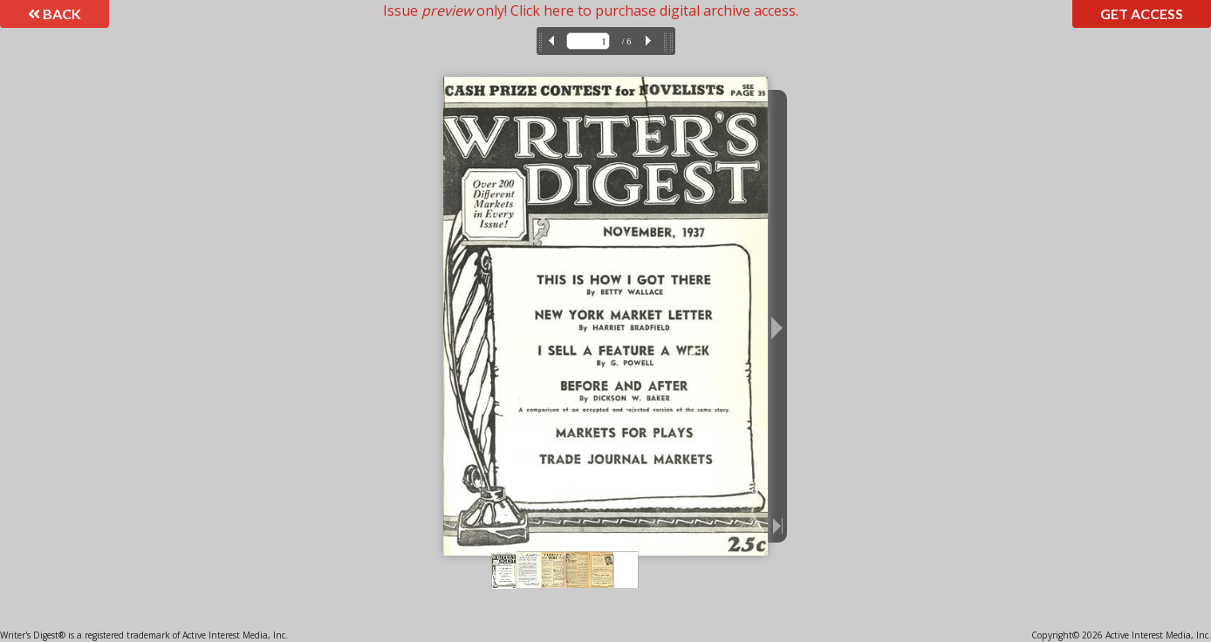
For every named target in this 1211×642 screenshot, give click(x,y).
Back (54, 13)
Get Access (1141, 13)
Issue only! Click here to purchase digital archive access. (590, 10)
